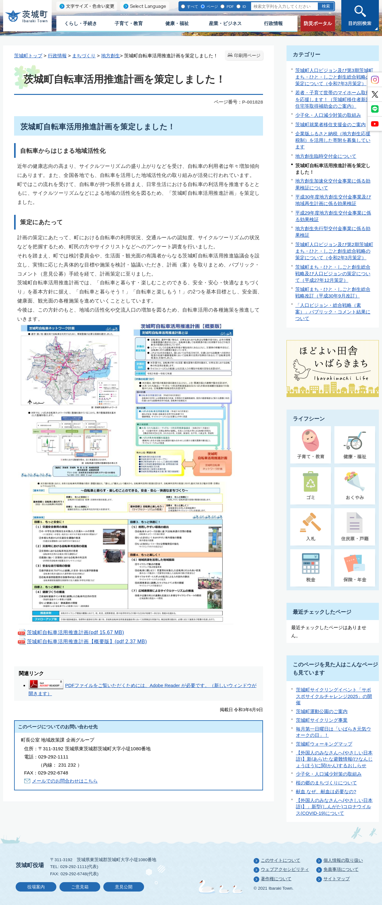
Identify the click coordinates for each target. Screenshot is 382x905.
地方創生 (110, 55)
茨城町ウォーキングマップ (324, 744)
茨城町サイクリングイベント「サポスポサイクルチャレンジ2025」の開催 (334, 696)
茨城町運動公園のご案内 (322, 711)
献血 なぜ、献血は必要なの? (326, 791)
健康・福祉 (177, 23)
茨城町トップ (28, 55)
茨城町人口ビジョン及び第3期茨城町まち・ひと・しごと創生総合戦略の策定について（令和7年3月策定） (334, 77)
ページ (212, 6)
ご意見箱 (80, 887)
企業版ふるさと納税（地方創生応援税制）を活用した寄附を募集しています (332, 140)
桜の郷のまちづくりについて (326, 782)
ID (243, 6)
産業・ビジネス (225, 23)
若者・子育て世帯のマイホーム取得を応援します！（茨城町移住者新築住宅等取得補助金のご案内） (332, 99)
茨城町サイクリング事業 (322, 720)
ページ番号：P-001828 (238, 102)
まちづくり (84, 55)
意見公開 (123, 887)
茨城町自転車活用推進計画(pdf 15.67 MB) (70, 632)
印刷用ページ (247, 55)
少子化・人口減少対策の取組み (328, 115)
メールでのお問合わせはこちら (65, 780)
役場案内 (36, 887)
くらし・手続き (80, 23)
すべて (192, 6)
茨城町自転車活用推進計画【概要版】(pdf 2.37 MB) (82, 641)
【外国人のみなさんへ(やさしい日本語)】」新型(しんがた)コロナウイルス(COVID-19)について (334, 807)
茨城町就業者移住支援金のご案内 (330, 124)
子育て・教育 (129, 23)
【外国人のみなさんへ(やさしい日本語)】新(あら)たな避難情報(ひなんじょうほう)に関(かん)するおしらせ (334, 759)
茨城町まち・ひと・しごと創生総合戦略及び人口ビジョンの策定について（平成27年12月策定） (332, 273)
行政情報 (273, 23)
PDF (229, 6)
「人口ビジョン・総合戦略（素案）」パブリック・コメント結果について (332, 312)
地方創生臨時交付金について (325, 156)
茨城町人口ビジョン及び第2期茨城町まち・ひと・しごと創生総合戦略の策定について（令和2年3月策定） (334, 251)
